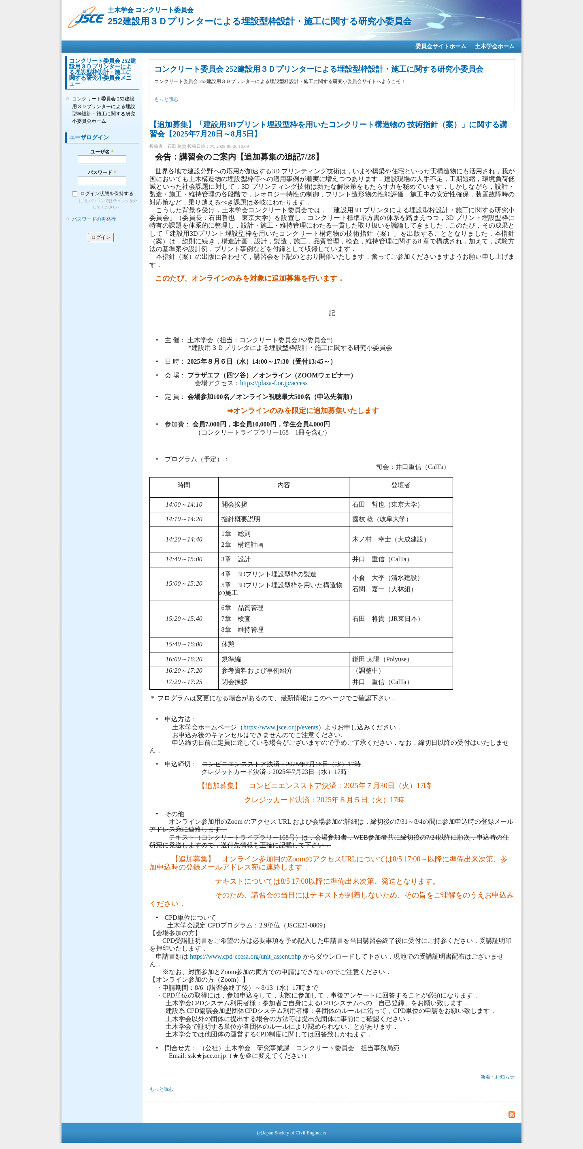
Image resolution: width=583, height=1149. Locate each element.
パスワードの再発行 (94, 219)
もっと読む (166, 99)
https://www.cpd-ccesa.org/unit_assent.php (245, 956)
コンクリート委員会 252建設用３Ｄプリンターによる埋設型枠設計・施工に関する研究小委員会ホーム (103, 110)
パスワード (102, 172)
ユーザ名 (101, 152)
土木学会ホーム (495, 46)
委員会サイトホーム (440, 46)
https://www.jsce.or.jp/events (280, 727)
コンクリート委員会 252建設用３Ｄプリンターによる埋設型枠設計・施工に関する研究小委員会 (318, 69)
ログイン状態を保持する (107, 193)
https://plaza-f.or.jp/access (274, 382)
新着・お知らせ (498, 1077)
